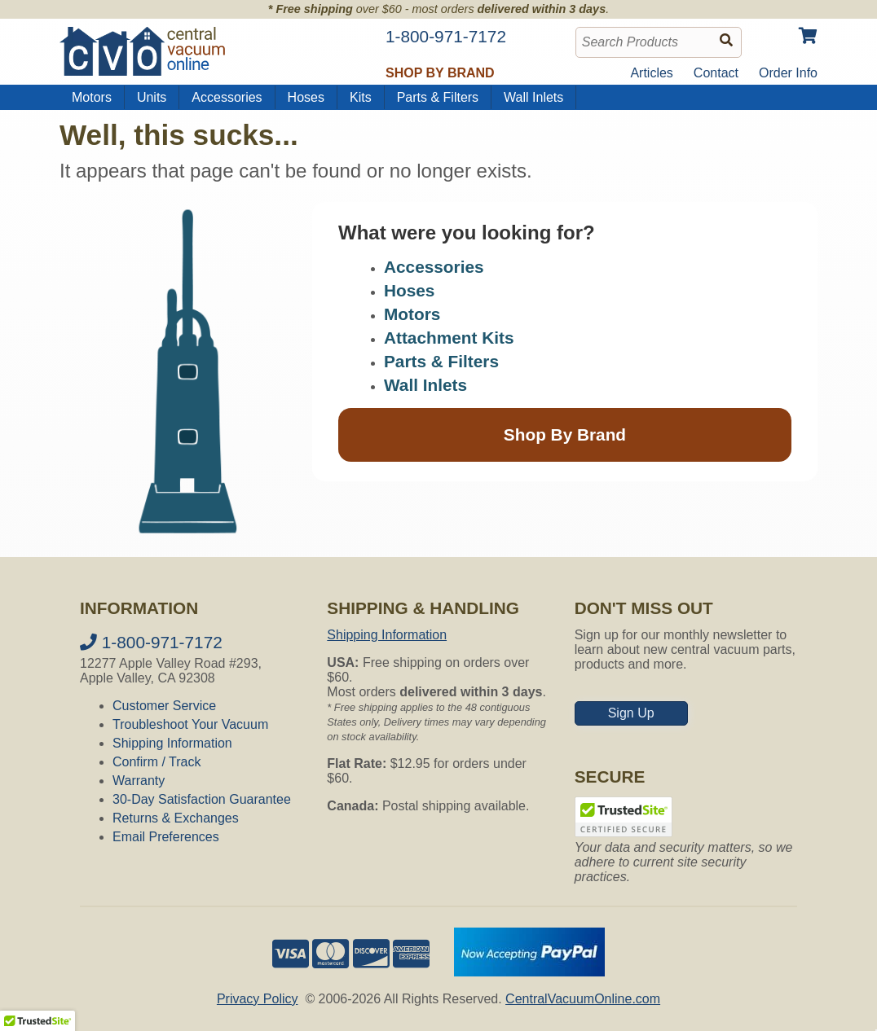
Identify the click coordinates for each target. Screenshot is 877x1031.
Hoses (306, 97)
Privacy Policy (257, 999)
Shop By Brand (565, 434)
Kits (361, 97)
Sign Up (631, 713)
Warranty (138, 781)
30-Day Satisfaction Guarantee (201, 799)
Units (151, 97)
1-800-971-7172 (151, 642)
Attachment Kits (448, 337)
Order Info (788, 73)
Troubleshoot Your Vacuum (190, 724)
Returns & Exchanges (175, 818)
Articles (651, 73)
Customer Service (164, 706)
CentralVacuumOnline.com (582, 999)
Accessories (227, 97)
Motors (92, 97)
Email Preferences (165, 837)
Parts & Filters (437, 97)
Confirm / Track (156, 762)
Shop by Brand (440, 73)
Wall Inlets (533, 97)
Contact (716, 73)
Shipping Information (172, 743)
